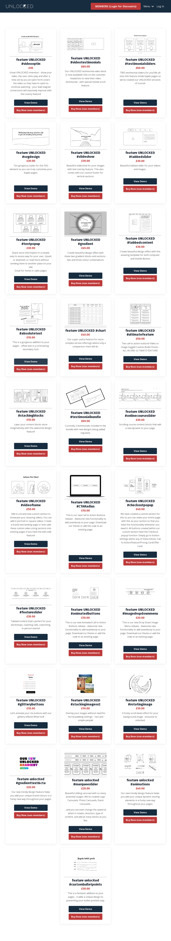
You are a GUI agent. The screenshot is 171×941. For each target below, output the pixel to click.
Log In (160, 6)
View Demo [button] (30, 102)
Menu (149, 6)
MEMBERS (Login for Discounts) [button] (115, 6)
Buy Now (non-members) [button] (31, 110)
